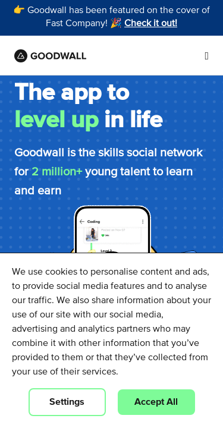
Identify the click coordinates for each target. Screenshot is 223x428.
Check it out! (150, 24)
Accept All (156, 402)
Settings (66, 402)
